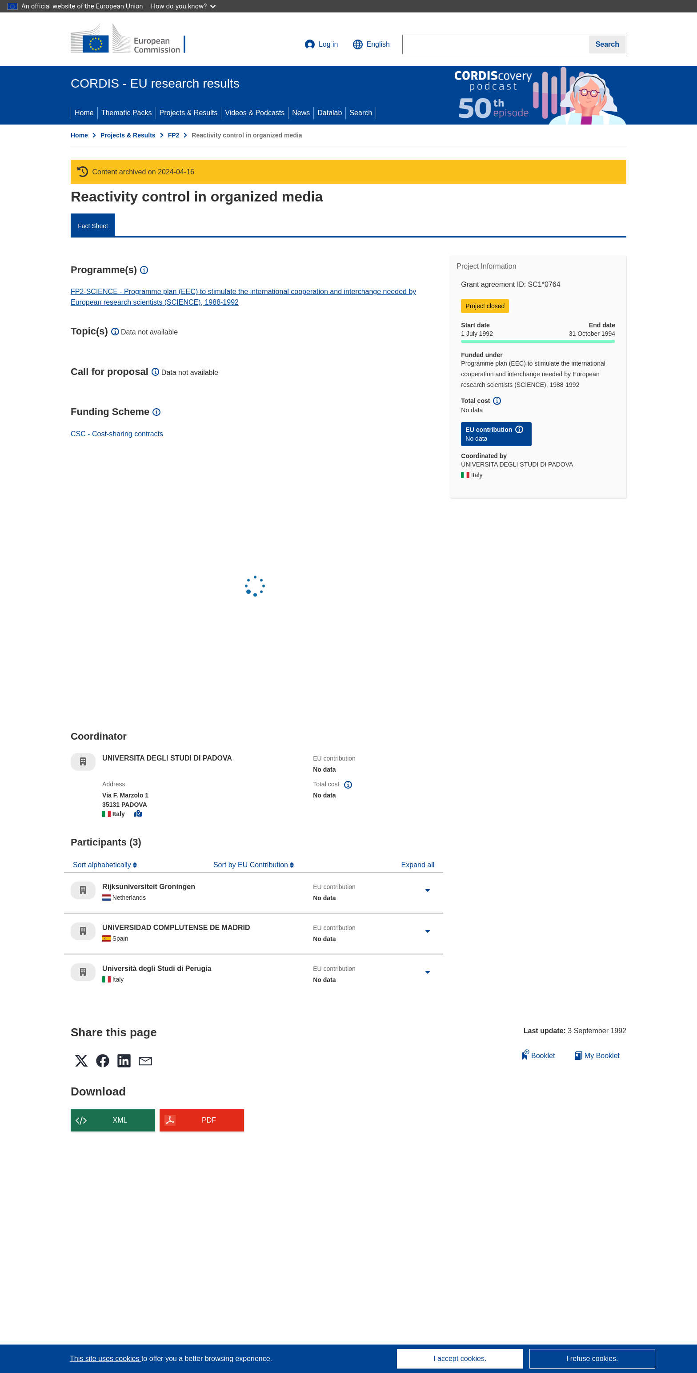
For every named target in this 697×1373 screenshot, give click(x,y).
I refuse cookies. (592, 1358)
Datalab (329, 113)
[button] (371, 44)
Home (84, 113)
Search (360, 113)
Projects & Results (189, 113)
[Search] (607, 44)
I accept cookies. (459, 1358)
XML (120, 1120)
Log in (321, 44)
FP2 (174, 135)
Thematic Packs (126, 113)
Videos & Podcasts (254, 113)
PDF (209, 1120)
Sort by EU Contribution (251, 865)
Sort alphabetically (103, 865)
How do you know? (183, 6)
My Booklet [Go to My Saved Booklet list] (597, 1055)
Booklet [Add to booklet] (538, 1054)
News (301, 113)
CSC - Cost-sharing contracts (117, 434)
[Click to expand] (428, 890)
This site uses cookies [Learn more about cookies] (105, 1358)
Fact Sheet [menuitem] (93, 226)
